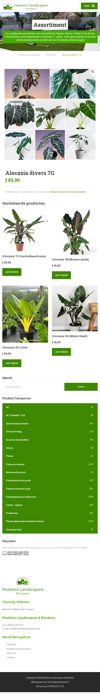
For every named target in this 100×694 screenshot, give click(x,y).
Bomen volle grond (15, 474)
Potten (9, 458)
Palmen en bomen (15, 466)
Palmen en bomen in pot (18, 490)
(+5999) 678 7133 (55, 688)
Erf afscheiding (14, 433)
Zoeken (81, 388)
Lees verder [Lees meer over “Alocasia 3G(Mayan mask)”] (61, 277)
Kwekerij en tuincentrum (19, 651)
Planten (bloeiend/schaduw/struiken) (68, 193)
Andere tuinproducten (17, 425)
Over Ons (11, 655)
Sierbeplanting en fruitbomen (21, 499)
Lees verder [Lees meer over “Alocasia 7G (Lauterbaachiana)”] (12, 274)
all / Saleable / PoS (15, 417)
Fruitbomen (12, 515)
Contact (11, 659)
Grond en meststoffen (17, 441)
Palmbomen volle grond (18, 482)
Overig (9, 450)
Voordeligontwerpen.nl (58, 684)
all (7, 409)
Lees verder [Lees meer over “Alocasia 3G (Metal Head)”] (61, 354)
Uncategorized (14, 531)
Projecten (11, 646)
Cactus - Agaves (14, 507)
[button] (93, 73)
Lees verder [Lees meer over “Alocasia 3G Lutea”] (12, 365)
